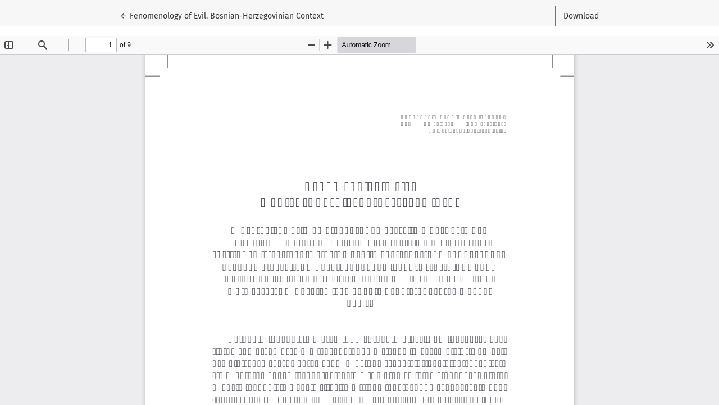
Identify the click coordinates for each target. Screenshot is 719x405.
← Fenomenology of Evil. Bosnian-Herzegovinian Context (222, 15)
